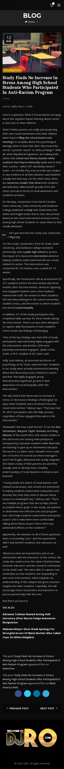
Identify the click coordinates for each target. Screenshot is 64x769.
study (29, 210)
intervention (41, 256)
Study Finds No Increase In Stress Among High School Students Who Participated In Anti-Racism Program (31, 660)
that (31, 182)
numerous (13, 182)
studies (24, 182)
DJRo (26, 763)
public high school (35, 251)
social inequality (24, 307)
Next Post (47, 708)
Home (31, 21)
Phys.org (14, 237)
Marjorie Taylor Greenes (31, 431)
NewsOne (8, 668)
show (37, 182)
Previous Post (19, 708)
